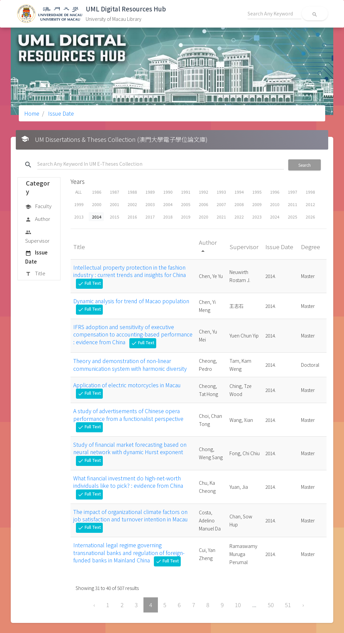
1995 (257, 192)
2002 (132, 204)
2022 (239, 217)
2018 (168, 217)
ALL (78, 192)
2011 (292, 204)
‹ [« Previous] (94, 605)
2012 (310, 204)
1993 (221, 192)
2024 (275, 217)
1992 (203, 192)
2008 (239, 204)
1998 (310, 192)
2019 (185, 217)
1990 (168, 192)
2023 (257, 217)
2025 (292, 217)
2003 (150, 204)
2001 (114, 204)
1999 (79, 204)
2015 (114, 217)
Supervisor (37, 236)
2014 (96, 217)
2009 (257, 204)
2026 (310, 217)
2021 (221, 217)
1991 (185, 192)
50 (271, 605)
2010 (275, 204)
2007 (221, 204)
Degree (311, 246)
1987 (114, 192)
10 (238, 605)
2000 (96, 204)
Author (37, 219)
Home (31, 113)
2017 (150, 217)
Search (304, 165)
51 (288, 605)
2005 (185, 204)
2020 (203, 217)
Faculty (38, 206)
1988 (132, 192)
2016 (132, 217)
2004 (168, 204)
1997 (292, 192)
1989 (150, 192)
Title (35, 273)
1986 (96, 192)
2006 (203, 204)
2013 (79, 217)
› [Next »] (303, 605)
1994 (239, 192)
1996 (275, 192)
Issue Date (60, 113)
